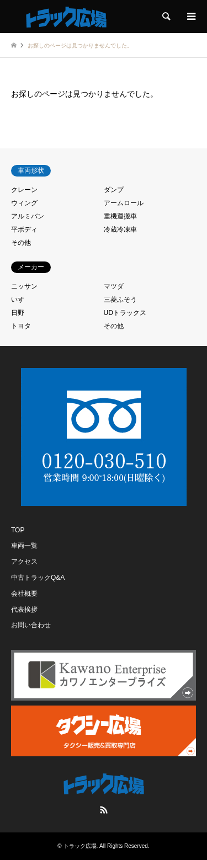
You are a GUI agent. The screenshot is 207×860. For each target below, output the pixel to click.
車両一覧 (24, 545)
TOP (17, 530)
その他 (21, 243)
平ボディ (24, 229)
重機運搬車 (120, 216)
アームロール (124, 203)
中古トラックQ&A (38, 577)
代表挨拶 (24, 609)
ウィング (24, 203)
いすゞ (21, 299)
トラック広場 (80, 846)
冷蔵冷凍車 (120, 229)
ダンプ (114, 190)
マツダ (114, 286)
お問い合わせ (31, 625)
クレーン (24, 190)
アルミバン (27, 216)
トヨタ (21, 326)
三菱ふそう (120, 299)
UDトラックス (125, 313)
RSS (104, 810)
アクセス (24, 561)
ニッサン (24, 286)
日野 (17, 313)
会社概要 (24, 593)
